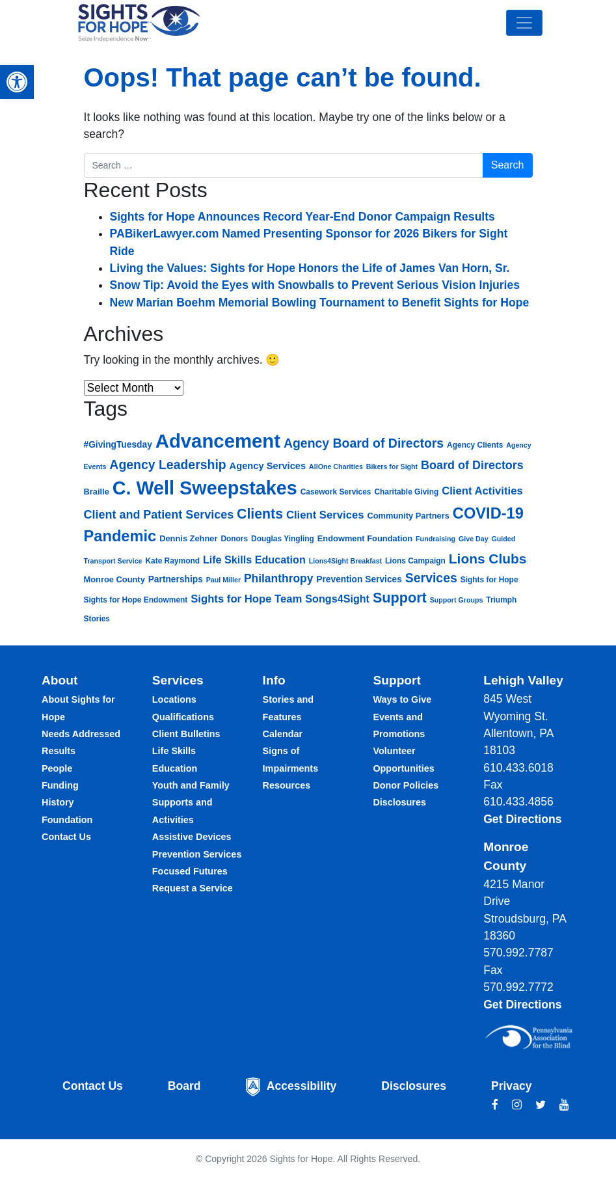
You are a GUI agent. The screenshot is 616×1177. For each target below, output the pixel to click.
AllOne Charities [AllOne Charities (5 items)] (336, 466)
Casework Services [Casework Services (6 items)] (336, 491)
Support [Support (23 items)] (400, 597)
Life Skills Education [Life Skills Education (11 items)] (254, 559)
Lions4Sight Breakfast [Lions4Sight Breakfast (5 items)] (345, 561)
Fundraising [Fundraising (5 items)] (435, 539)
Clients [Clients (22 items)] (260, 514)
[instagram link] (517, 1104)
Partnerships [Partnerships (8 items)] (175, 579)
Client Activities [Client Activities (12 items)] (482, 491)
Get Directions (522, 819)
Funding (60, 785)
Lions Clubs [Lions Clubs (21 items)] (488, 558)
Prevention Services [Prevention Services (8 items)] (359, 579)
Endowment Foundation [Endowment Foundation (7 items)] (364, 538)
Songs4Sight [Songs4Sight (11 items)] (337, 598)
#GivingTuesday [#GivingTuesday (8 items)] (118, 445)
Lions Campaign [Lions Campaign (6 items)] (415, 560)
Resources (287, 785)
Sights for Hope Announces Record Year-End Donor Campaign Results (302, 216)
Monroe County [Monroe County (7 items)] (114, 579)
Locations (174, 699)
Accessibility (302, 1085)
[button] (17, 82)
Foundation (67, 820)
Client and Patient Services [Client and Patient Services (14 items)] (159, 514)
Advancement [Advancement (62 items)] (217, 441)
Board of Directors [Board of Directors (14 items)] (472, 465)
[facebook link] (495, 1104)
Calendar (283, 734)
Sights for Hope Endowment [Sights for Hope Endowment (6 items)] (136, 599)
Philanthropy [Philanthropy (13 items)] (278, 578)
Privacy (511, 1085)
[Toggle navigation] (524, 23)
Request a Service (192, 888)
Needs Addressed (81, 734)
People (57, 768)
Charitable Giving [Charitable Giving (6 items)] (406, 491)
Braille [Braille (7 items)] (96, 491)
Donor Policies (405, 785)
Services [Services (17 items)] (431, 578)
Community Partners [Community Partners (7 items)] (408, 516)
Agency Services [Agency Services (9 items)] (268, 466)
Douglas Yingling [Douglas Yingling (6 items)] (282, 538)
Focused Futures (190, 871)
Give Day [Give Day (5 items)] (474, 539)
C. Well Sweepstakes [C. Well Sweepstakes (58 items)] (205, 488)
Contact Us (66, 837)
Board (184, 1085)
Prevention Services (197, 854)
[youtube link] (564, 1104)
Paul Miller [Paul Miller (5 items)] (223, 580)
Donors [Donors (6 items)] (234, 538)
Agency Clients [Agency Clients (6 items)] (475, 445)
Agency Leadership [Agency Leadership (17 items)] (167, 464)
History (58, 802)
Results (58, 751)
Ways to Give (402, 699)
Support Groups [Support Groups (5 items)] (456, 600)
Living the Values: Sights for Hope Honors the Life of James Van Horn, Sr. (310, 268)
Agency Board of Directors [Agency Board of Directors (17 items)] (364, 443)
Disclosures (399, 802)
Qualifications (183, 717)
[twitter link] (540, 1104)
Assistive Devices (192, 837)
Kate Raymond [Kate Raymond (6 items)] (172, 560)
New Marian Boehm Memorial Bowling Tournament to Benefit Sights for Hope (319, 302)
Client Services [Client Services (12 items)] (325, 515)
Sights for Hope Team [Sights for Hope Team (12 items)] (246, 599)
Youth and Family (191, 785)
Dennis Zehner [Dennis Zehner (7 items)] (188, 538)
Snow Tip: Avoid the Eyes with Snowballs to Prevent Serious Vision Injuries (315, 284)
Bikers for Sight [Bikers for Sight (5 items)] (392, 466)
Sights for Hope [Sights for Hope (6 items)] (489, 579)
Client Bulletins (186, 734)
